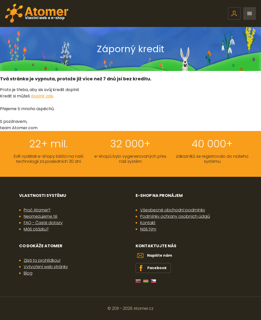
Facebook (157, 267)
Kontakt (147, 223)
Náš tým (148, 229)
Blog (28, 273)
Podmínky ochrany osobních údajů (175, 216)
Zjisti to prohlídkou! (42, 260)
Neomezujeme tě (40, 216)
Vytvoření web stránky (46, 267)
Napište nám (159, 255)
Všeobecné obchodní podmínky (172, 210)
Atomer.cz (143, 308)
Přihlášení (234, 13)
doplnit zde (42, 96)
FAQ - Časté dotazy (43, 223)
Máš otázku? (36, 229)
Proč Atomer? (37, 210)
